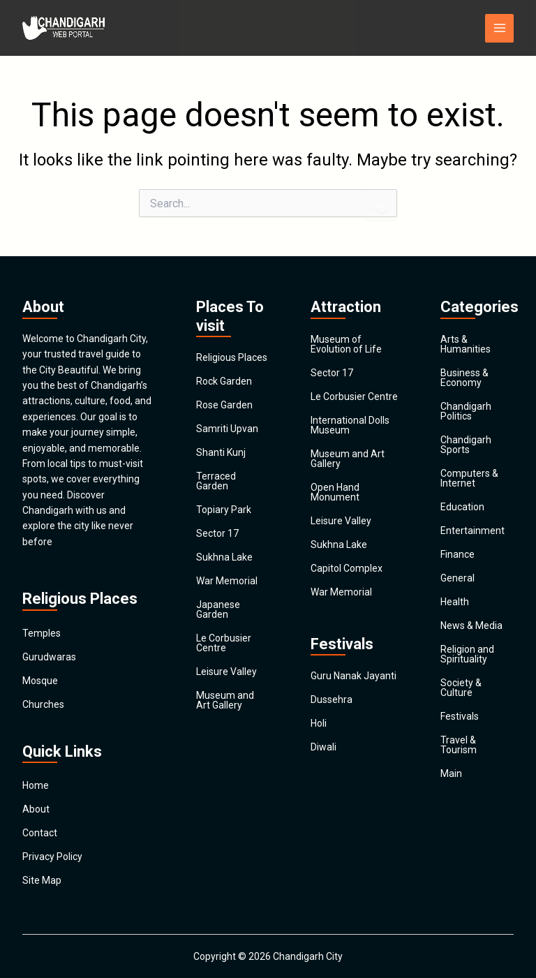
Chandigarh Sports (465, 444)
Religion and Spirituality (467, 654)
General (457, 578)
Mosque (40, 680)
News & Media (471, 625)
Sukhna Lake (224, 557)
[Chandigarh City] (64, 28)
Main (451, 773)
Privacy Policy (52, 856)
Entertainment (472, 530)
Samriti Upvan (227, 428)
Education (462, 506)
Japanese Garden (218, 609)
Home (35, 785)
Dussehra (331, 699)
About (36, 809)
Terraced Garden (216, 481)
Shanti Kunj (221, 452)
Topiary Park (223, 509)
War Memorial (227, 580)
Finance (457, 554)
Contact (39, 832)
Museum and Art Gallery (225, 700)
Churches (43, 704)
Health (454, 601)
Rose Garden (224, 404)
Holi (319, 723)
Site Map (41, 880)
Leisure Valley (226, 671)
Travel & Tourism (458, 744)
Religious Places (231, 357)
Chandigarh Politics (465, 411)
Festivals (459, 716)
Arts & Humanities (465, 344)
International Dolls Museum (350, 425)
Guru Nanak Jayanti (353, 675)
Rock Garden (224, 381)
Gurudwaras (49, 656)
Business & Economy (464, 377)
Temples (41, 633)
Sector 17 (217, 533)
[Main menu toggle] (499, 28)
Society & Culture (461, 687)
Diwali (323, 747)
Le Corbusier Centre (223, 642)
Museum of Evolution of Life (346, 344)
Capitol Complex (346, 568)
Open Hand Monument (335, 492)
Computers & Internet (469, 478)
